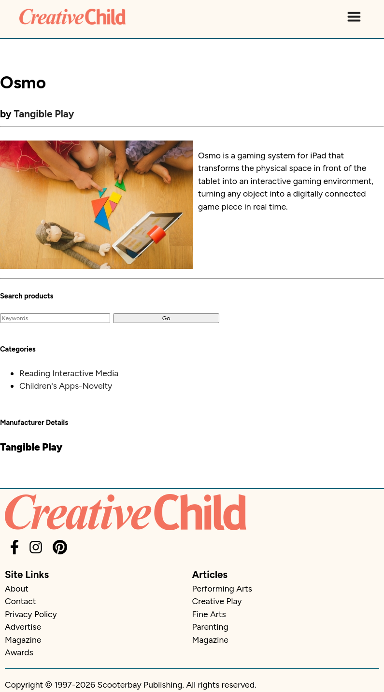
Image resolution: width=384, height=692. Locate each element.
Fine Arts (209, 614)
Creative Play (217, 601)
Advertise (23, 626)
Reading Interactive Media (68, 373)
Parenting (210, 626)
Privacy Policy (31, 614)
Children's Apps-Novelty (65, 386)
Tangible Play (44, 114)
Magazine (23, 640)
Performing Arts (222, 588)
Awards (19, 652)
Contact (20, 601)
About (16, 588)
